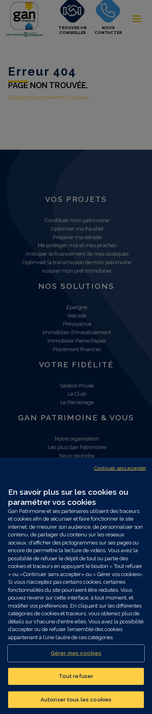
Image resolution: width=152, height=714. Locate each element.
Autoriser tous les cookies (76, 703)
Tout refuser (76, 680)
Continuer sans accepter (120, 472)
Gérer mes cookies (76, 657)
